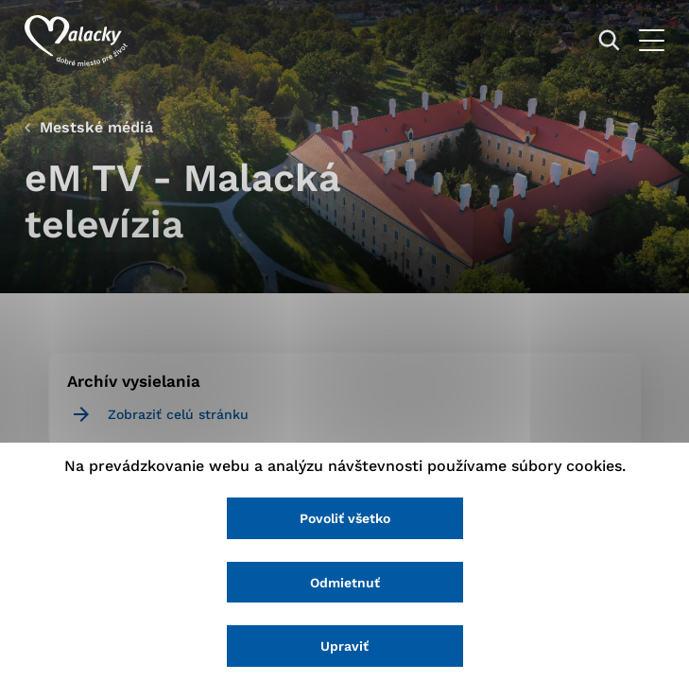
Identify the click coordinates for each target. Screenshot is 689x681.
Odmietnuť (345, 582)
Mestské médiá (96, 127)
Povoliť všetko (345, 518)
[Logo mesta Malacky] (76, 40)
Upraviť (344, 646)
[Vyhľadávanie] (609, 40)
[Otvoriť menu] (651, 40)
